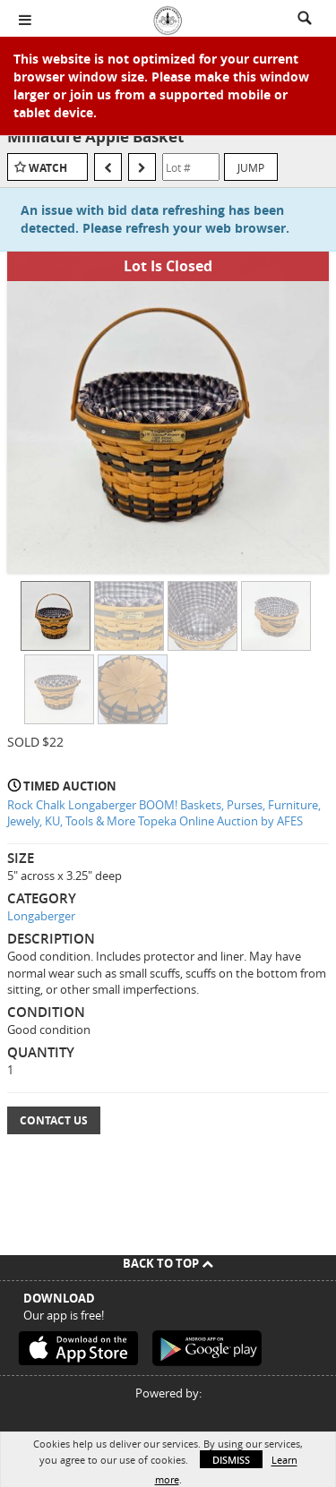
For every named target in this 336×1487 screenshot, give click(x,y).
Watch (48, 167)
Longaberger (41, 916)
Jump (250, 167)
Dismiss (231, 1459)
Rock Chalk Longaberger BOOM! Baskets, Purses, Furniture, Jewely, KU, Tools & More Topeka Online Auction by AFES (164, 813)
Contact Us (54, 1120)
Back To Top (168, 1263)
